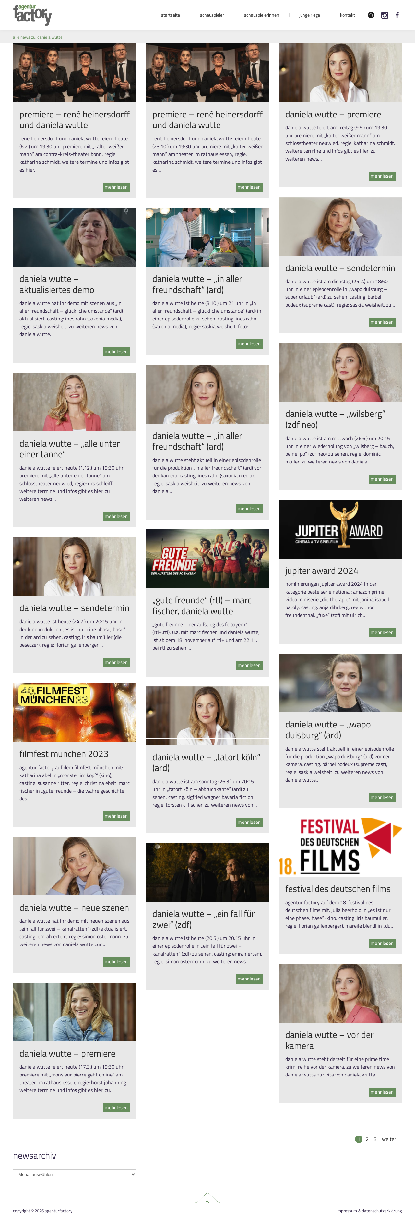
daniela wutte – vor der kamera (329, 1040)
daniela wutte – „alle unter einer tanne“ (69, 448)
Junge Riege (309, 14)
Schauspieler (212, 14)
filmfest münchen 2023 (64, 754)
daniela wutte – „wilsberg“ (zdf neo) (335, 418)
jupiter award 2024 (322, 570)
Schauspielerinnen (261, 14)
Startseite (170, 14)
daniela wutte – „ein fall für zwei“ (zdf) (203, 919)
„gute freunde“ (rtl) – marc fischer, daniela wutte (202, 605)
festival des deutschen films (338, 888)
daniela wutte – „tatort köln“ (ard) (206, 762)
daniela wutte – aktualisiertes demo (56, 283)
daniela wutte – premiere (333, 114)
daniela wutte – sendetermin (340, 268)
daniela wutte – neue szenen (74, 907)
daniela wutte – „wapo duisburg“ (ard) (328, 729)
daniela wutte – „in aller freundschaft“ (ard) (197, 283)
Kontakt (347, 14)
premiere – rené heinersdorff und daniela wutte (74, 119)
